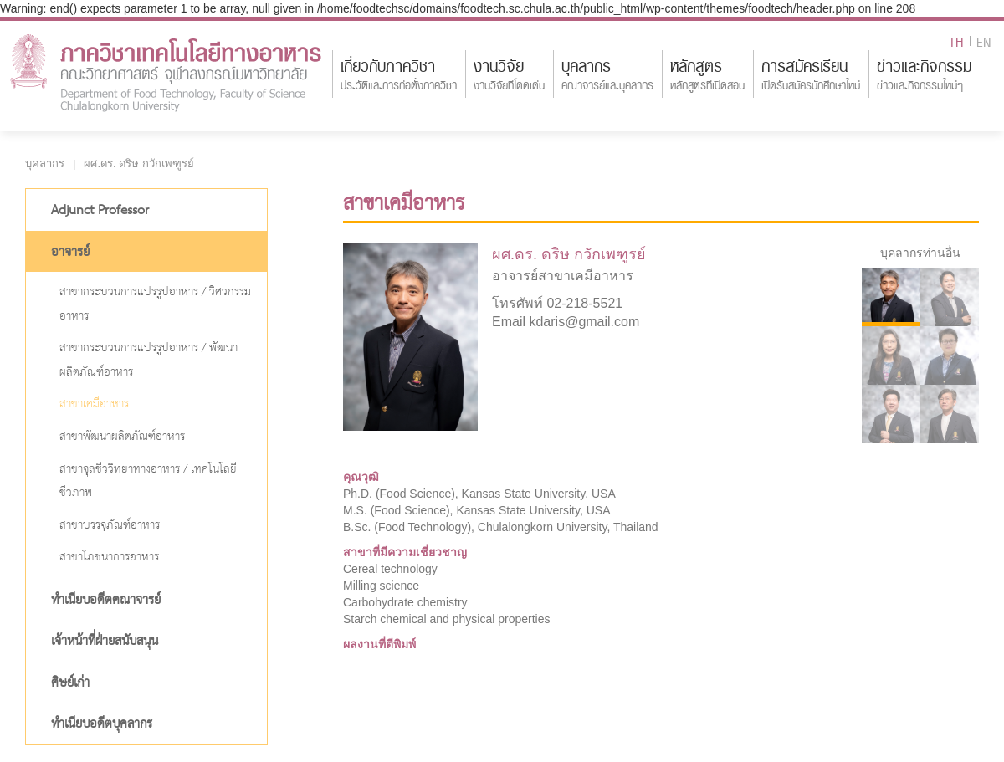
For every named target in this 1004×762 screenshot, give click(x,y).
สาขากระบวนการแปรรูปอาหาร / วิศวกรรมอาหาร (155, 304)
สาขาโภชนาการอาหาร (109, 557)
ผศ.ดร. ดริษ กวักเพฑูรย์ (138, 163)
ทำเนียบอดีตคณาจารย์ (106, 600)
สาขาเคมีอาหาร (94, 404)
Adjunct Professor (100, 210)
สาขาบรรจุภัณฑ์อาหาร (109, 525)
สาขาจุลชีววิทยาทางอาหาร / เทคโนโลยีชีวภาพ (148, 481)
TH (956, 40)
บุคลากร (44, 163)
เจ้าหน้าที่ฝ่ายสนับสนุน (104, 641)
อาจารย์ (70, 252)
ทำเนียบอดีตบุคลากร (101, 724)
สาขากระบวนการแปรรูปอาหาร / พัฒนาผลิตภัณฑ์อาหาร (148, 360)
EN (983, 40)
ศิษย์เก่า (70, 683)
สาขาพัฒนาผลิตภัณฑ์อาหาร (122, 437)
